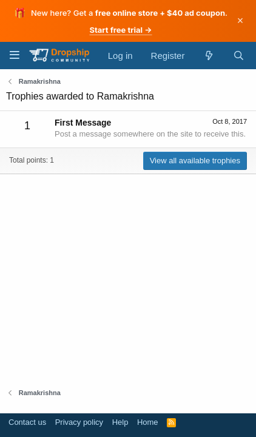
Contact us (27, 422)
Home (147, 422)
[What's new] (208, 55)
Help (120, 422)
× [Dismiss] (240, 21)
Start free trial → (120, 30)
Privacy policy (79, 422)
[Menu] (14, 54)
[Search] (239, 55)
